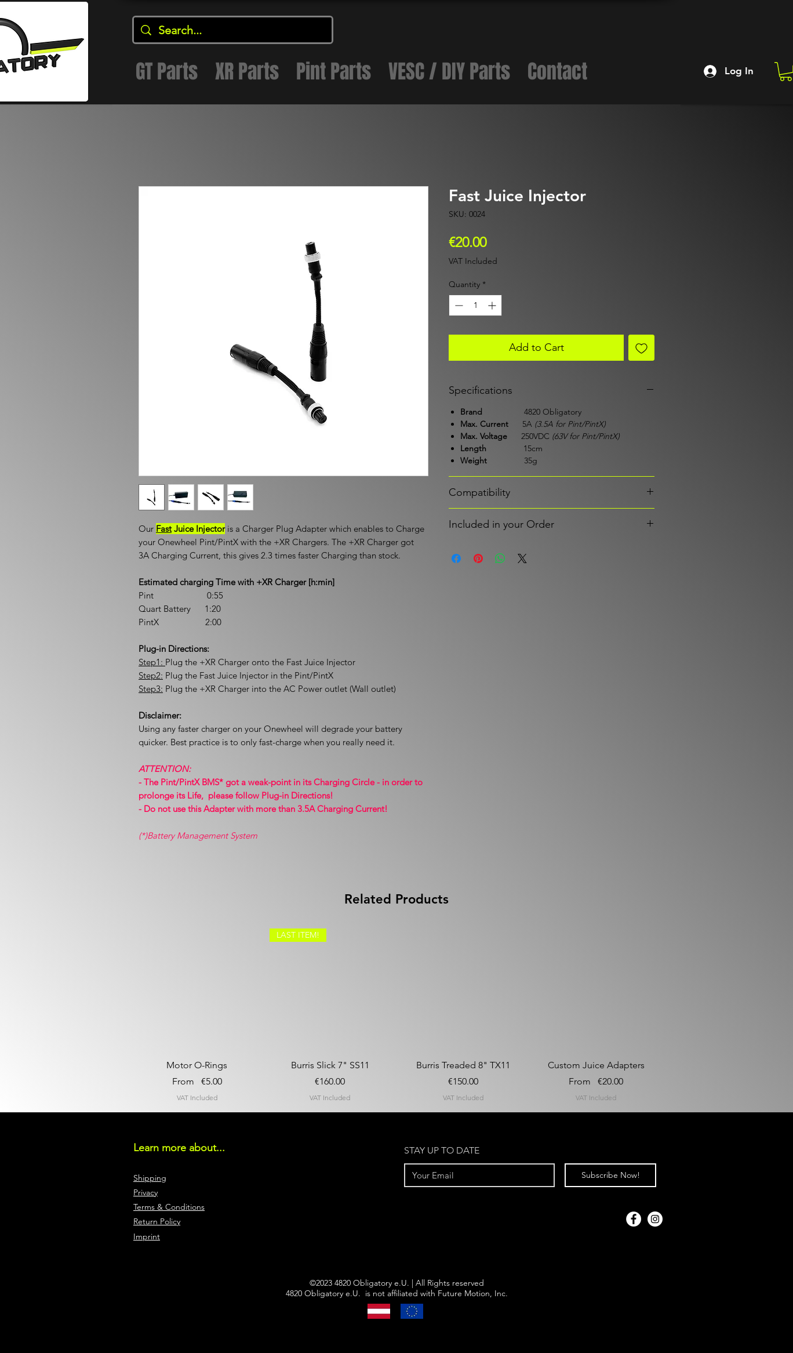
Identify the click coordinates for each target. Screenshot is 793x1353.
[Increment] (493, 305)
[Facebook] (633, 1219)
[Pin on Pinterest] (478, 558)
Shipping (149, 1178)
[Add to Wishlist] (641, 348)
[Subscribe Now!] (610, 1175)
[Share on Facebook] (456, 558)
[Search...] (232, 30)
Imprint (146, 1236)
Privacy (145, 1192)
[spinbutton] (475, 305)
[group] (396, 1016)
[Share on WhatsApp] (500, 558)
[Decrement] (457, 305)
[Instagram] (655, 1219)
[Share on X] (522, 558)
